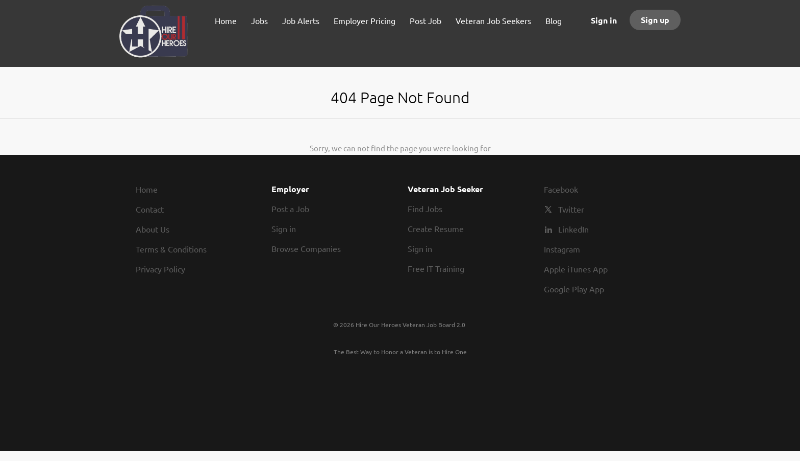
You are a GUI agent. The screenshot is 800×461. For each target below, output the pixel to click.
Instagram (562, 249)
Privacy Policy (160, 269)
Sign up (655, 19)
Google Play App (574, 289)
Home (147, 189)
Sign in (604, 20)
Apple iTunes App (576, 269)
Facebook (561, 189)
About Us (152, 229)
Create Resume (436, 228)
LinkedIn (573, 229)
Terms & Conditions (171, 249)
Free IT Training (436, 268)
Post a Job (290, 208)
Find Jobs (425, 208)
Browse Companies (306, 248)
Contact (150, 209)
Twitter (571, 209)
